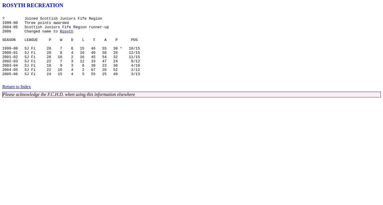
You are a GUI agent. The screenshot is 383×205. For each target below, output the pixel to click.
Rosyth (66, 35)
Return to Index (16, 100)
